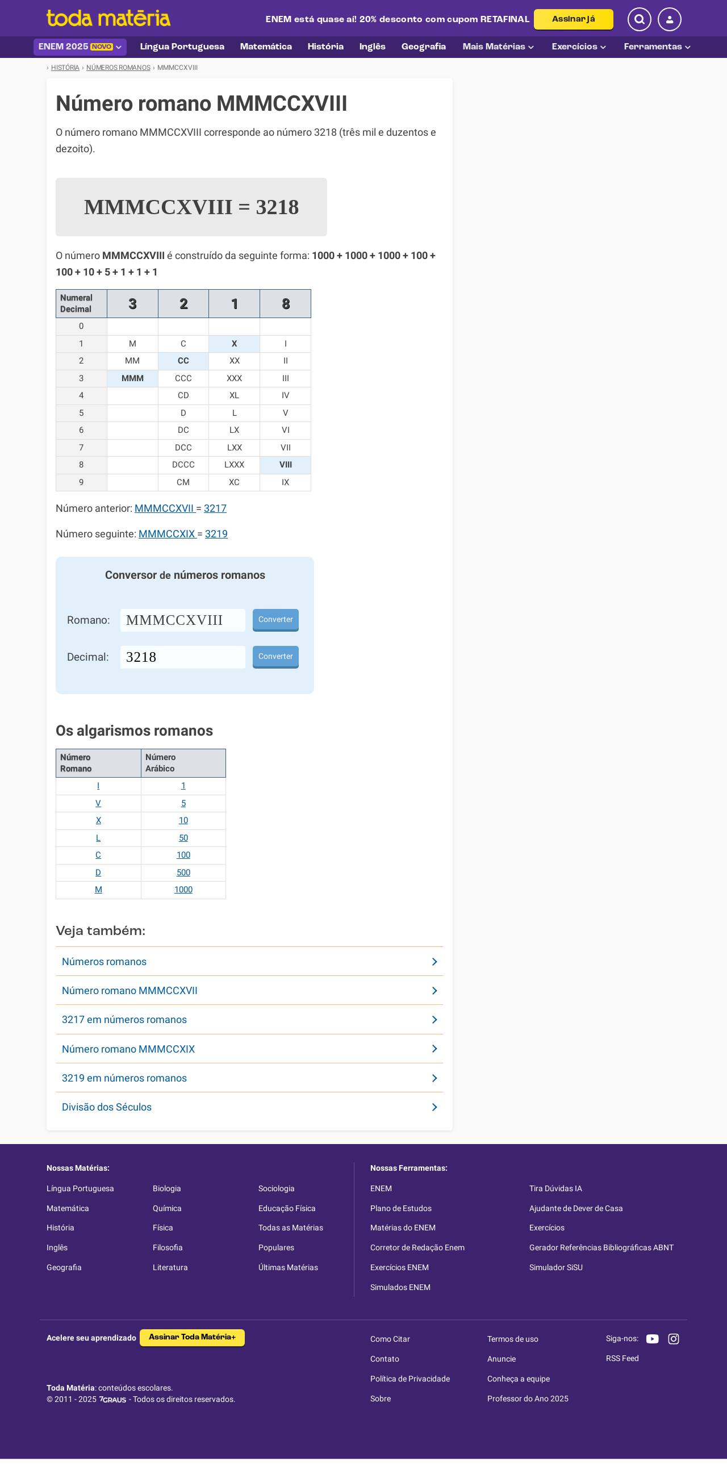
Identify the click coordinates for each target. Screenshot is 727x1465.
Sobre (380, 1398)
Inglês (57, 1247)
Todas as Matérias (290, 1227)
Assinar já (573, 19)
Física (163, 1227)
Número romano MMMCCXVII (130, 990)
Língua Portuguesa (80, 1188)
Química (167, 1208)
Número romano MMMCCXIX (128, 1049)
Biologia (167, 1188)
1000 (183, 889)
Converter (275, 619)
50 (183, 838)
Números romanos (104, 961)
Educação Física (287, 1208)
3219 (216, 534)
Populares (276, 1247)
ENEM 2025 (80, 47)
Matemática (68, 1208)
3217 (215, 508)
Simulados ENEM (400, 1287)
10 (183, 820)
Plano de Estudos (401, 1208)
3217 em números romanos (124, 1019)
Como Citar (390, 1338)
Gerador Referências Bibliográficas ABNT (601, 1247)
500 (183, 872)
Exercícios (579, 47)
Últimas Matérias (288, 1267)
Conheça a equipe (518, 1378)
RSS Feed (622, 1358)
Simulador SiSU (556, 1267)
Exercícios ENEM (399, 1267)
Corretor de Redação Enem (417, 1247)
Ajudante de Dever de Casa (576, 1208)
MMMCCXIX (168, 534)
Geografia (64, 1267)
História (60, 1227)
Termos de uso (512, 1338)
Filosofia (168, 1247)
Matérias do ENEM (403, 1227)
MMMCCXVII (165, 508)
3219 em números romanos (124, 1078)
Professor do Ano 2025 (528, 1398)
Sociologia (276, 1188)
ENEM (381, 1188)
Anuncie (501, 1358)
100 (183, 855)
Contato (384, 1358)
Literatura (170, 1267)
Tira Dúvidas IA (555, 1188)
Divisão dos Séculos (107, 1107)
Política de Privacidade (410, 1378)
